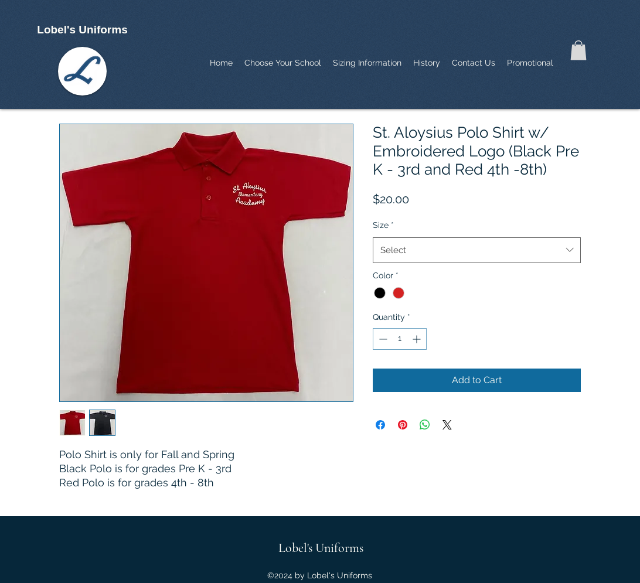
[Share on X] (447, 425)
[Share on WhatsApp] (425, 425)
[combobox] (477, 250)
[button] (578, 50)
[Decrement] (382, 339)
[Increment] (417, 339)
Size (383, 225)
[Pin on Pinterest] (403, 425)
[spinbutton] (399, 339)
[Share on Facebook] (380, 425)
